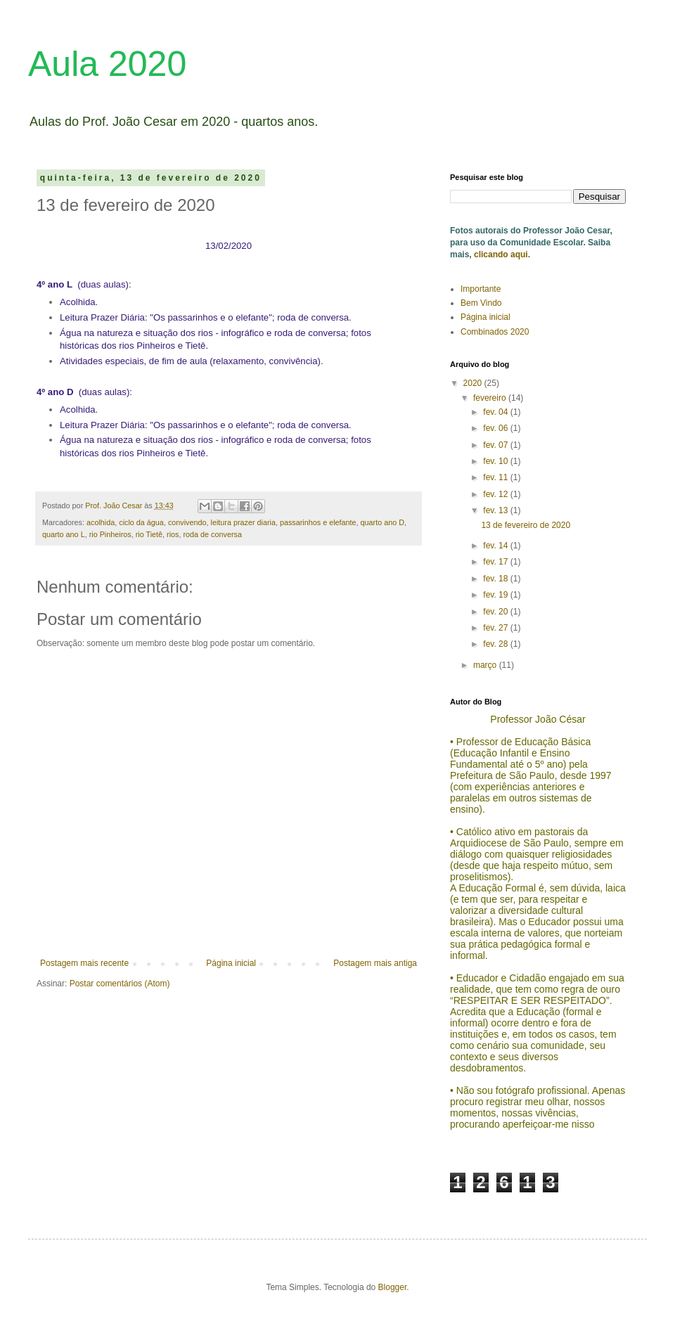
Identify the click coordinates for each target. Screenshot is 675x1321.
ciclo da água (141, 522)
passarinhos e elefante (318, 522)
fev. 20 (496, 612)
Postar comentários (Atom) (120, 983)
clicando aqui (500, 254)
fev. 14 (496, 545)
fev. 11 (496, 477)
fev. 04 (496, 412)
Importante (481, 289)
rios (173, 534)
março (486, 665)
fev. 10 (496, 461)
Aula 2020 (107, 64)
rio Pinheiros (110, 534)
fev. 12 (496, 494)
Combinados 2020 (495, 332)
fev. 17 (496, 562)
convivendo (187, 522)
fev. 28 (496, 644)
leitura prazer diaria (243, 522)
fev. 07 (496, 445)
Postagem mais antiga (375, 963)
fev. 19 (496, 595)
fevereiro (490, 398)
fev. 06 (496, 428)
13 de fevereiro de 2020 (525, 525)
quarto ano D (382, 522)
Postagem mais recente (84, 963)
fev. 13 (496, 510)
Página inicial (231, 963)
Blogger (392, 1287)
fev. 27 (496, 628)
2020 (473, 383)
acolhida (100, 522)
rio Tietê (149, 534)
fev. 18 (496, 579)
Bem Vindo (481, 303)
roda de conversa (212, 534)
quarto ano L (63, 534)
